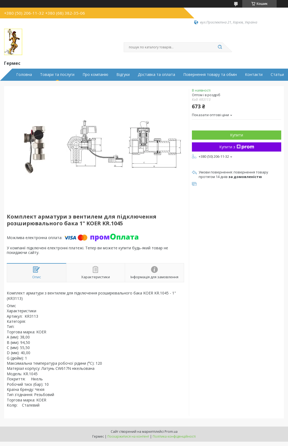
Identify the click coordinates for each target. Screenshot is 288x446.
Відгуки (123, 74)
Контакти (254, 74)
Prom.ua (171, 431)
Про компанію (95, 74)
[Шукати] (219, 47)
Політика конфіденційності (174, 436)
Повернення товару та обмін (210, 74)
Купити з (236, 146)
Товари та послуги (57, 74)
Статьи (277, 74)
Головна (24, 74)
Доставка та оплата (156, 74)
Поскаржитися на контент (128, 436)
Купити (236, 135)
